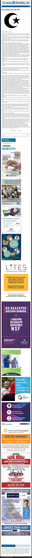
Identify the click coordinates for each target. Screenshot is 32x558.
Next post (20, 130)
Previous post (13, 130)
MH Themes (11, 557)
